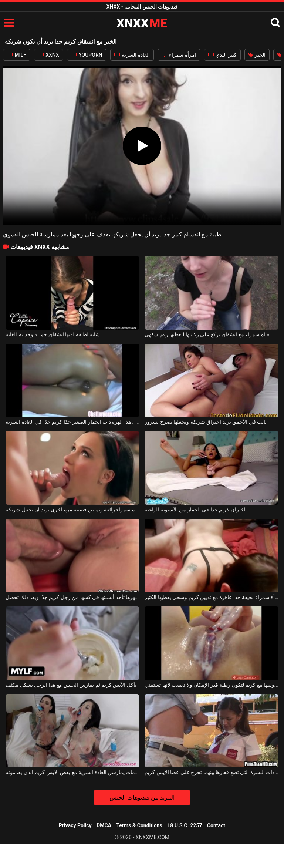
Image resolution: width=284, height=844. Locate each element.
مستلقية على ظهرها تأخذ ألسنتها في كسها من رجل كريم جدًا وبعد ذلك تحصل (72, 597)
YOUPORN (86, 55)
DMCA (104, 825)
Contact (216, 825)
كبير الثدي (222, 55)
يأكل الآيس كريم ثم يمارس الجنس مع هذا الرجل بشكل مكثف (71, 685)
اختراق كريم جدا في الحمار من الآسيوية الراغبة (195, 509)
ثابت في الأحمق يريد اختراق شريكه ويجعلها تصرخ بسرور (206, 422)
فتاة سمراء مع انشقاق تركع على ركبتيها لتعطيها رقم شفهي (207, 334)
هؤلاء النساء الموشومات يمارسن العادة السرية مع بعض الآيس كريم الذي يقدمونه (72, 772)
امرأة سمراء (179, 55)
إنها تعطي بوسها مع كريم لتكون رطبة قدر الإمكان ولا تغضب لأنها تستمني (211, 685)
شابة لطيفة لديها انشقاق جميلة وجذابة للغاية (53, 334)
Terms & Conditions (139, 825)
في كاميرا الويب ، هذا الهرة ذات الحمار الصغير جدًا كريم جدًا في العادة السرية (72, 422)
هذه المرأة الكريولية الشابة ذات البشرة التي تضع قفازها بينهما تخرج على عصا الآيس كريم (211, 772)
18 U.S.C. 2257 (184, 825)
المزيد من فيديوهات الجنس (142, 797)
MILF (16, 55)
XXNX (48, 55)
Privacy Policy (75, 825)
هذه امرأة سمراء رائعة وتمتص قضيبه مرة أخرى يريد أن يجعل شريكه (72, 509)
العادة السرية (132, 55)
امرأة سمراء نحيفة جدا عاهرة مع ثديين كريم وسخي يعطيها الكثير (211, 597)
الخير (257, 55)
